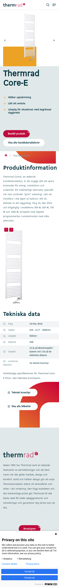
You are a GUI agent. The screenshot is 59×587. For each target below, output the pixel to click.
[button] (54, 4)
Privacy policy (32, 564)
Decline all (30, 577)
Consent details (9, 564)
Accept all (29, 571)
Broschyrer (29, 529)
